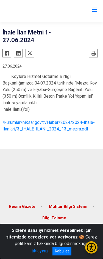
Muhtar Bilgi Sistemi (68, 206)
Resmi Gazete (22, 206)
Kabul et (62, 251)
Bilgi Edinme (54, 218)
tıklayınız (40, 251)
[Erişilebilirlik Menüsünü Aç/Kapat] (91, 247)
